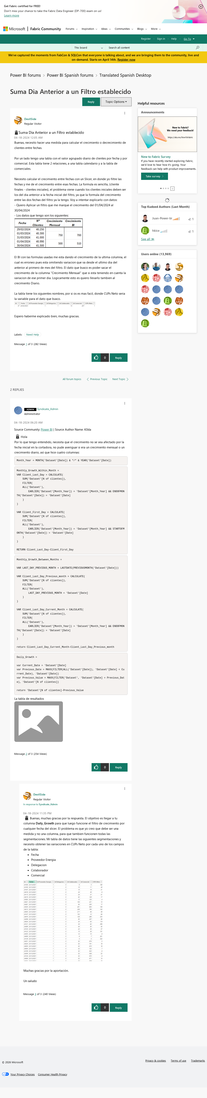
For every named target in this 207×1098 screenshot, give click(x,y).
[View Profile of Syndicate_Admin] (47, 409)
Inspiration (88, 28)
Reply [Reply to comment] (118, 777)
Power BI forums (25, 75)
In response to (40, 814)
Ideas (104, 28)
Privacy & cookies (155, 1071)
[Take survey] (154, 176)
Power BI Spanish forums (70, 75)
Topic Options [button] (115, 102)
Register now (126, 59)
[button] (91, 102)
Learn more (11, 15)
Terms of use (178, 1071)
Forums (70, 28)
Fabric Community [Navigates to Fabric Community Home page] (45, 28)
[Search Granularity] (88, 47)
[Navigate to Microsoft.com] (14, 29)
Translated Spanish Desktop (125, 75)
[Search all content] (154, 47)
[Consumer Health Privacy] (52, 1084)
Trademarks (198, 1071)
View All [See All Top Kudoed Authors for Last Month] (147, 239)
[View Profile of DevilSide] (30, 119)
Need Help (32, 334)
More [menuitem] (154, 28)
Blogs (140, 28)
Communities (122, 28)
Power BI (47, 429)
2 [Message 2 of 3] (26, 764)
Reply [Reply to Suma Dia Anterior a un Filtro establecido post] (118, 357)
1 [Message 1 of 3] (26, 344)
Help (174, 38)
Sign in (161, 38)
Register (146, 38)
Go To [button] (187, 38)
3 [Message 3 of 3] (35, 1004)
